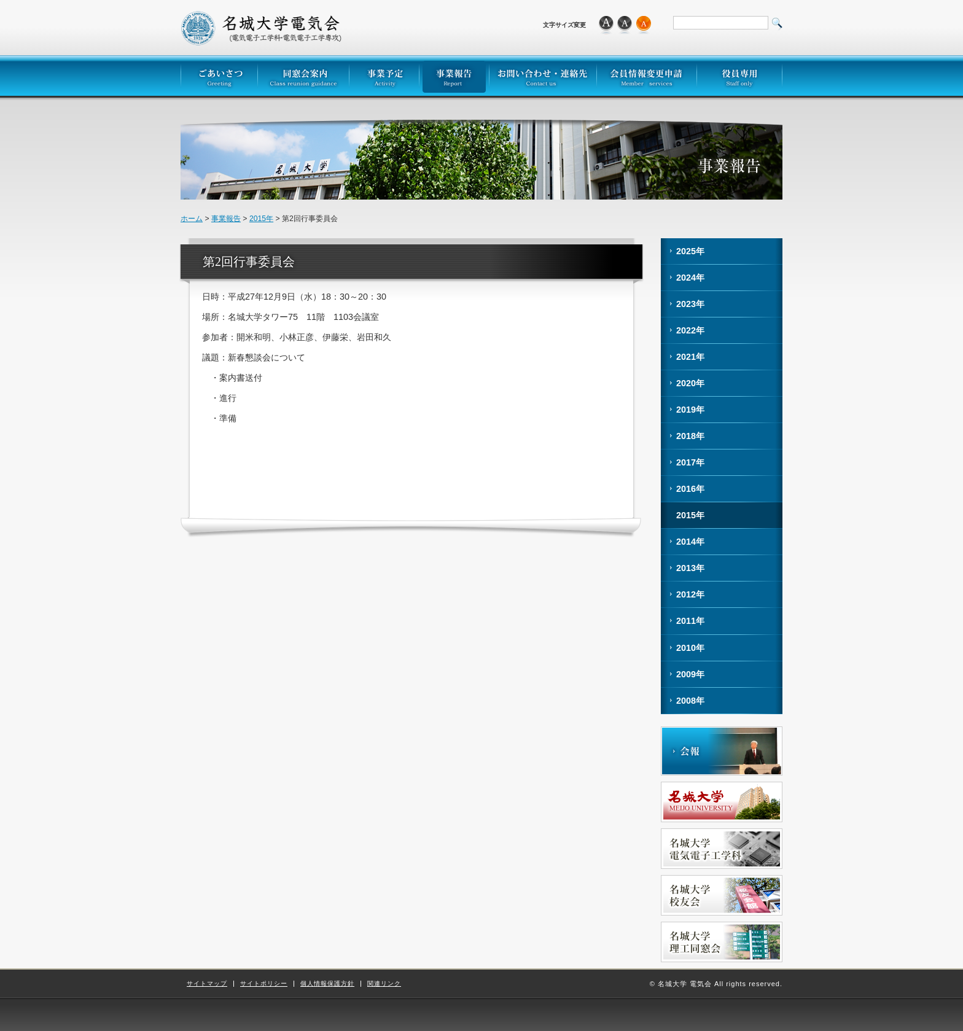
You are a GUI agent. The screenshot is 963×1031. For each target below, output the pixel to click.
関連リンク (384, 984)
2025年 (690, 251)
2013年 (690, 568)
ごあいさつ (219, 76)
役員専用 (739, 76)
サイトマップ (207, 984)
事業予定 (384, 76)
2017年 (690, 462)
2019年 (690, 409)
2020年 (690, 383)
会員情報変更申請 (646, 76)
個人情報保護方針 (327, 984)
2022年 (690, 330)
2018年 (690, 436)
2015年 (261, 218)
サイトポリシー (263, 984)
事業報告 (454, 76)
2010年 (690, 648)
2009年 (690, 674)
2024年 (690, 277)
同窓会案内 (303, 76)
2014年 (690, 542)
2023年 (690, 304)
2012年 (690, 594)
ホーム (192, 218)
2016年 (690, 489)
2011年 (690, 621)
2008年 (690, 701)
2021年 (690, 357)
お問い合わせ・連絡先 (542, 76)
